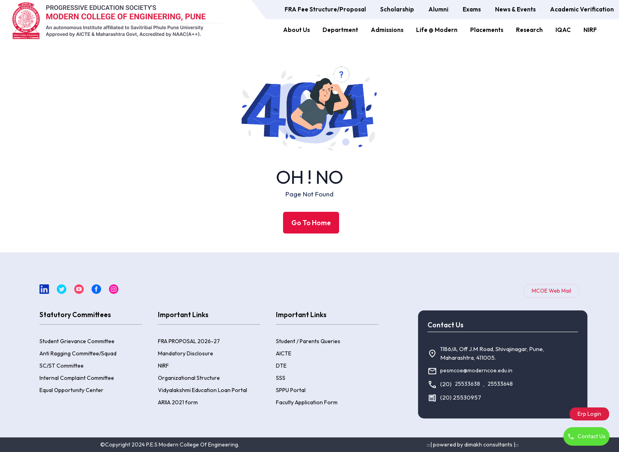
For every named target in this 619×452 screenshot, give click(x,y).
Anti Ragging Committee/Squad (77, 353)
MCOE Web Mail (551, 290)
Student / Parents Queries (308, 341)
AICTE (283, 353)
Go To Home (311, 223)
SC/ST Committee (61, 365)
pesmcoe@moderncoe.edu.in (476, 370)
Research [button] (529, 30)
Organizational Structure (189, 377)
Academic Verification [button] (582, 9)
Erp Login (589, 413)
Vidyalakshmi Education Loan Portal (202, 390)
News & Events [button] (515, 9)
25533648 (500, 383)
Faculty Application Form (307, 402)
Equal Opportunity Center (71, 390)
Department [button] (340, 30)
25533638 (467, 383)
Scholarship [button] (397, 9)
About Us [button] (296, 30)
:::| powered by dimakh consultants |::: (473, 444)
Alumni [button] (438, 9)
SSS (280, 377)
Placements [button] (486, 30)
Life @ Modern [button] (437, 30)
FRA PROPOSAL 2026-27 (189, 341)
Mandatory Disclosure (185, 353)
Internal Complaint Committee (76, 377)
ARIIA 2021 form (178, 402)
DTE (281, 365)
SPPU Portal (291, 390)
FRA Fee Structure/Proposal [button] (325, 9)
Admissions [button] (387, 30)
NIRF (590, 30)
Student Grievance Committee (76, 341)
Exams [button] (472, 9)
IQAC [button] (563, 30)
